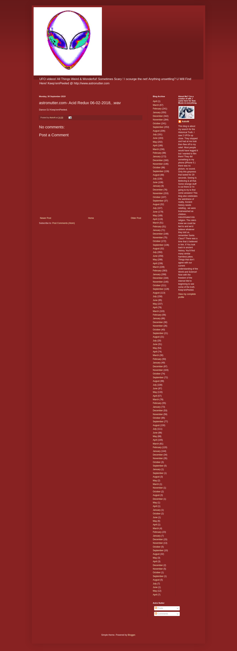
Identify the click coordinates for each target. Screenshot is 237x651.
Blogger (131, 635)
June (155, 138)
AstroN (185, 121)
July (155, 134)
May (155, 142)
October (157, 123)
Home (91, 218)
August (156, 131)
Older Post (136, 218)
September (158, 127)
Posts (159, 608)
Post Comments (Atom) (63, 223)
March (156, 105)
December (158, 116)
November (158, 119)
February (157, 108)
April (155, 101)
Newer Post (45, 218)
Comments (161, 614)
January (157, 112)
